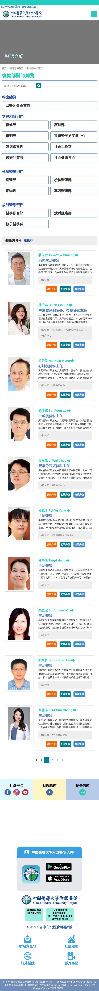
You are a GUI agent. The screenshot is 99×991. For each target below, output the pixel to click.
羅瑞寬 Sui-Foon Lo (52, 410)
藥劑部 (11, 136)
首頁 (4, 68)
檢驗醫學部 (63, 180)
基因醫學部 (63, 191)
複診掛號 (79, 289)
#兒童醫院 (57, 329)
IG (16, 792)
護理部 (59, 125)
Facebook (8, 792)
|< (36, 760)
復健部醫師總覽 (34, 68)
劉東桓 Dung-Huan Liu (54, 660)
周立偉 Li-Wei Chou (52, 460)
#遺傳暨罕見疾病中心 (76, 329)
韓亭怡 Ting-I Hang (51, 560)
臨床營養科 (14, 147)
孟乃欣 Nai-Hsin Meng (54, 360)
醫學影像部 (14, 213)
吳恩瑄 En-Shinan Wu (53, 610)
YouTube (25, 792)
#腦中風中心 (58, 385)
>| (63, 760)
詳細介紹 (51, 289)
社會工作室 (63, 147)
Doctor (38, 85)
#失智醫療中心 (59, 735)
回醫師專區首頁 (18, 105)
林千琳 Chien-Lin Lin (53, 305)
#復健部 (45, 280)
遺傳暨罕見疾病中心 (69, 136)
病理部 (11, 180)
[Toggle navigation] (94, 14)
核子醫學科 (14, 224)
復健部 (11, 125)
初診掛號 (65, 289)
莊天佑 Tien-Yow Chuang (56, 255)
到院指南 (49, 792)
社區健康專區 (64, 158)
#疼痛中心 (46, 335)
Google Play (59, 867)
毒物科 (11, 191)
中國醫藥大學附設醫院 (49, 900)
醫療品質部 (14, 158)
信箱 (82, 792)
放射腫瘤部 (63, 213)
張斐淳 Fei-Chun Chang (55, 710)
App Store (59, 878)
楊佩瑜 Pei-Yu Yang (52, 510)
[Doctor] (22, 86)
